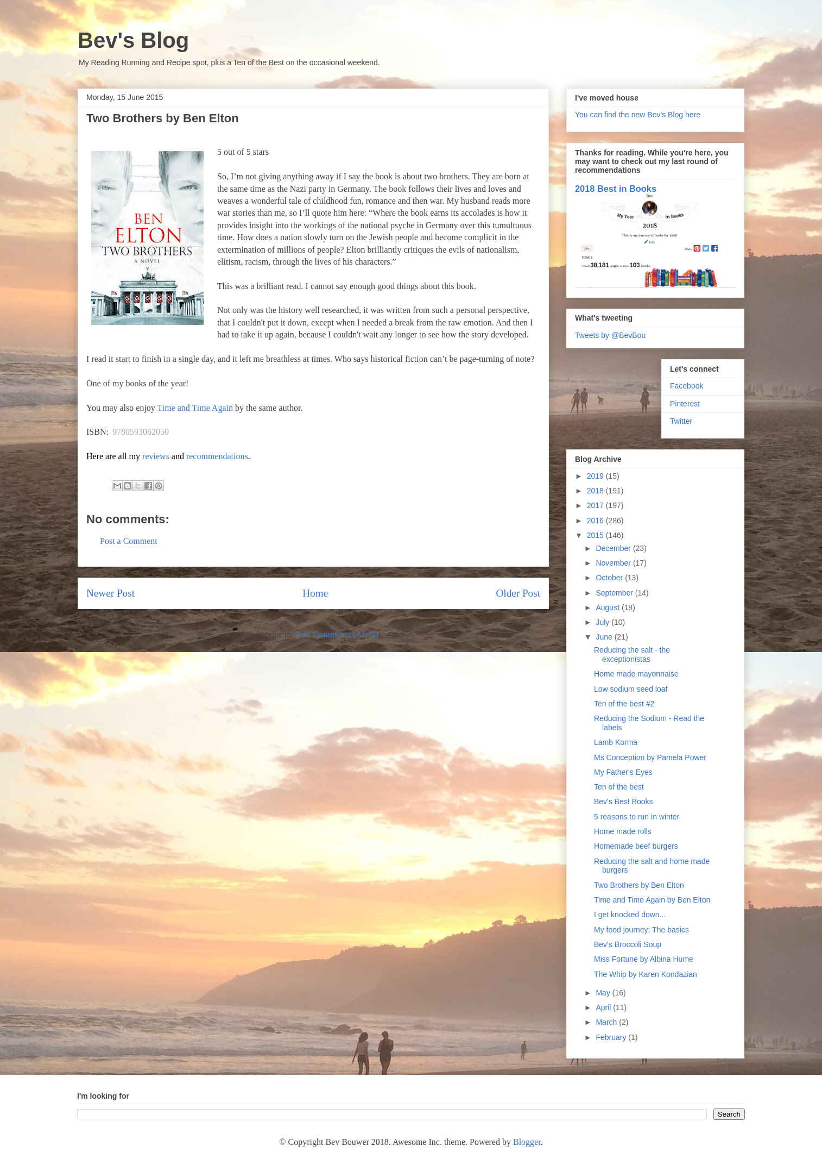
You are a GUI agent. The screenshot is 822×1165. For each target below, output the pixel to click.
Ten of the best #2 (624, 703)
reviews (155, 456)
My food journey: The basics (641, 929)
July (603, 622)
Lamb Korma (615, 742)
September (615, 592)
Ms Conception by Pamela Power (650, 757)
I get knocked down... (630, 914)
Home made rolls (623, 831)
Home (315, 593)
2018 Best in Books (615, 188)
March (607, 1022)
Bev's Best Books (623, 801)
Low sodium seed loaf (630, 689)
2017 (596, 505)
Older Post (518, 593)
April (604, 1007)
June (605, 636)
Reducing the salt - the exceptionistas (632, 654)
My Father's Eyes (623, 772)
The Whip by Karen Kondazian (645, 974)
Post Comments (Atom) (337, 634)
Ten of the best (619, 786)
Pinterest (685, 403)
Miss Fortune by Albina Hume (643, 959)
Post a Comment (128, 541)
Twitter (681, 421)
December (614, 548)
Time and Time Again (195, 407)
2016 (596, 520)
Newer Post (110, 593)
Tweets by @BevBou (610, 335)
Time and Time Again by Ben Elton (652, 899)
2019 (596, 476)
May (604, 992)
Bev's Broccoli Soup (627, 944)
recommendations (217, 456)
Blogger (527, 1142)
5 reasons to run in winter (636, 816)
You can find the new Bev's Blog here (637, 114)
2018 (596, 490)
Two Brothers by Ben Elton (639, 885)
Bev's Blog (133, 40)
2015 (596, 535)
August (608, 607)
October (610, 577)
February (612, 1037)
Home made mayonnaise (636, 673)
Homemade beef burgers (636, 846)
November (614, 563)
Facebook (686, 385)
